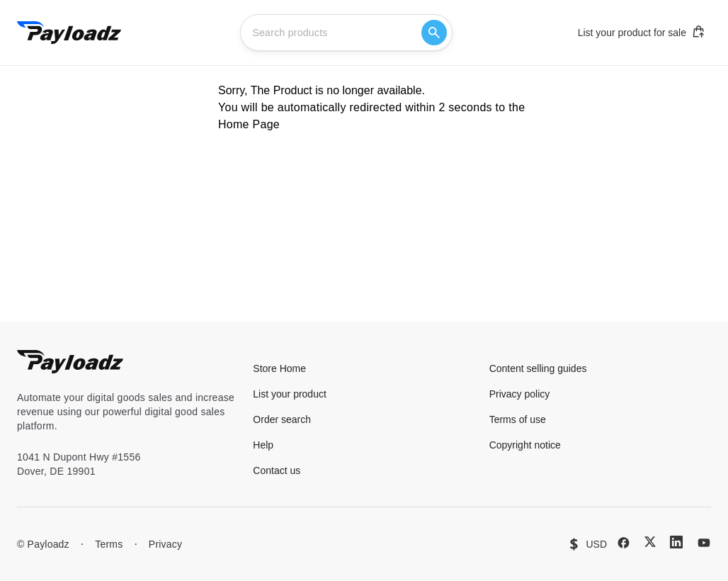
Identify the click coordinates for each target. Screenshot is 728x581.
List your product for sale (641, 32)
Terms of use (517, 419)
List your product (289, 394)
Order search (282, 419)
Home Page (249, 124)
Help (263, 445)
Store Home (279, 368)
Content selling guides (538, 368)
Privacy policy (519, 394)
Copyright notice (525, 445)
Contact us (276, 470)
